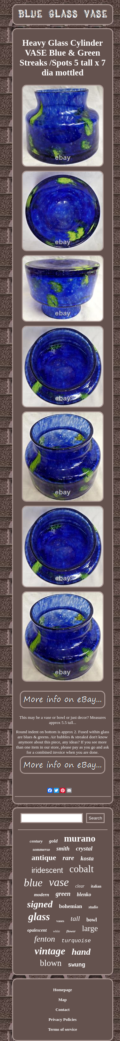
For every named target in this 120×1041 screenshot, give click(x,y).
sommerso (41, 849)
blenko (84, 894)
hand (81, 952)
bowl (91, 919)
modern (41, 894)
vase (59, 882)
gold (53, 840)
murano (79, 838)
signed (40, 904)
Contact (62, 1009)
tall (75, 918)
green (63, 893)
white (56, 931)
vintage (50, 951)
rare (68, 858)
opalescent (37, 930)
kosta (87, 858)
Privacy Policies (63, 1019)
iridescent (47, 870)
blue (33, 883)
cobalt (81, 868)
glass (39, 916)
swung (76, 965)
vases (60, 921)
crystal (84, 848)
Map (63, 999)
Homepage (62, 989)
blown (51, 963)
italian (96, 886)
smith (62, 848)
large (90, 928)
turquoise (76, 941)
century (36, 841)
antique (43, 857)
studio (93, 907)
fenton (44, 939)
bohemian (70, 906)
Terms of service (62, 1029)
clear (79, 886)
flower (71, 931)
